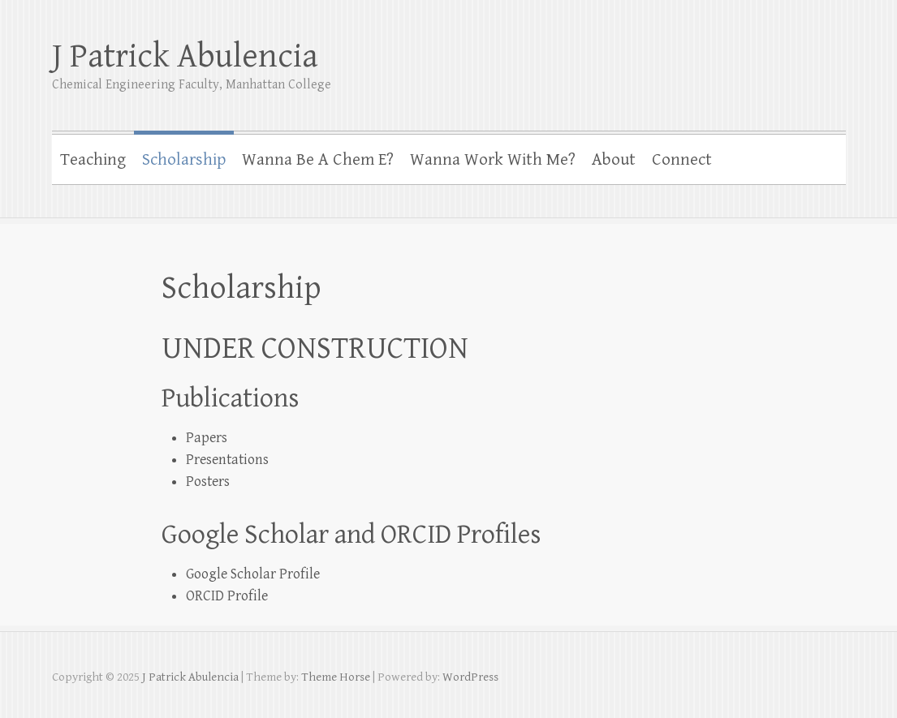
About (614, 160)
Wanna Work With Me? (493, 160)
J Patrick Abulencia (185, 56)
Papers (206, 437)
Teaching (93, 160)
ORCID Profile (227, 595)
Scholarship (184, 160)
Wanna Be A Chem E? (318, 160)
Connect (682, 160)
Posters (208, 481)
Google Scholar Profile (253, 574)
